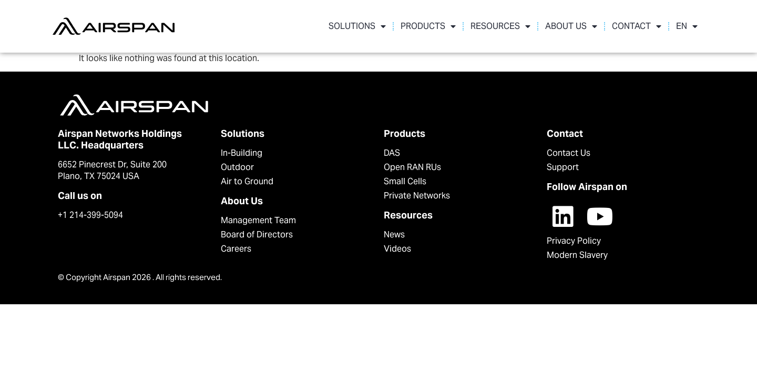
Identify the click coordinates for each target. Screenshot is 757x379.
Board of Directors (257, 234)
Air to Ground (247, 181)
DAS (392, 152)
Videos (397, 248)
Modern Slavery (577, 255)
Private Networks (417, 195)
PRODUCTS (428, 26)
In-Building (241, 152)
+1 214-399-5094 (90, 215)
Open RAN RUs (412, 167)
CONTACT (636, 26)
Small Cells (405, 181)
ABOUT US (571, 26)
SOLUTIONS (357, 26)
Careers (236, 248)
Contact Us (568, 152)
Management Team (258, 220)
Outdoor (237, 167)
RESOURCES (500, 26)
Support (563, 167)
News (394, 234)
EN (687, 26)
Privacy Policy (574, 240)
